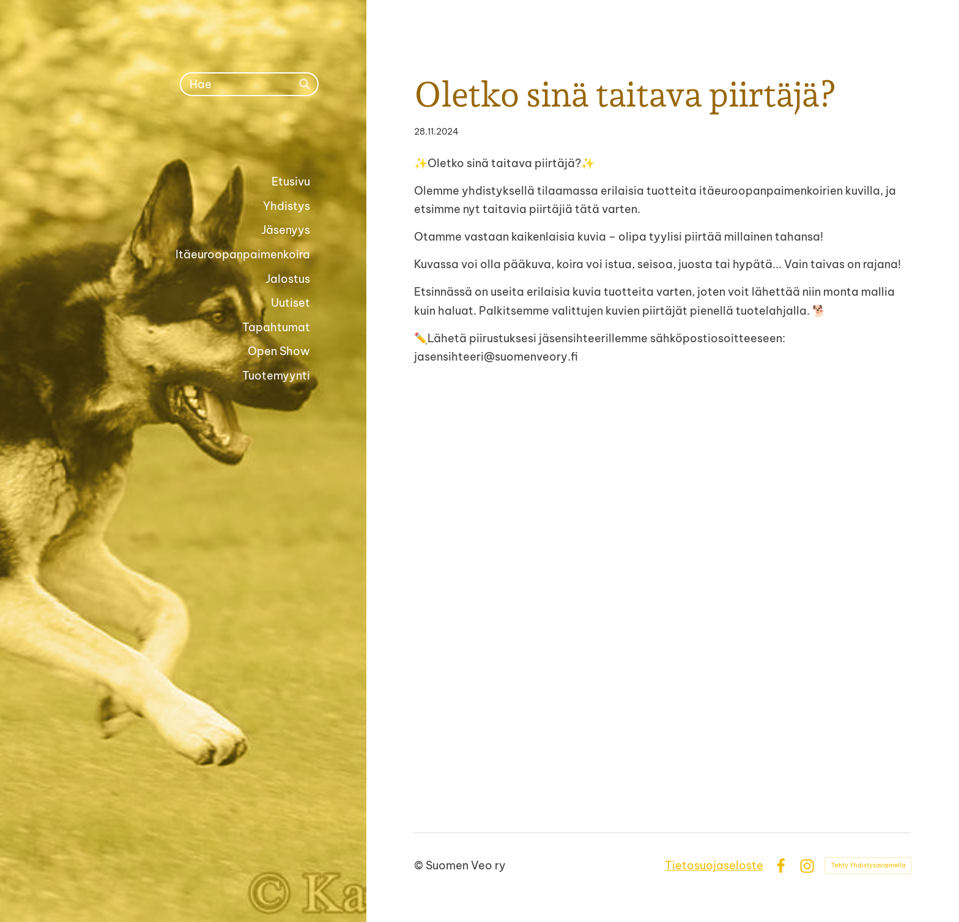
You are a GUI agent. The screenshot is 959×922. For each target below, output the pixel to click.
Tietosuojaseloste (714, 865)
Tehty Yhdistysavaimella (868, 865)
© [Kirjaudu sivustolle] (420, 865)
